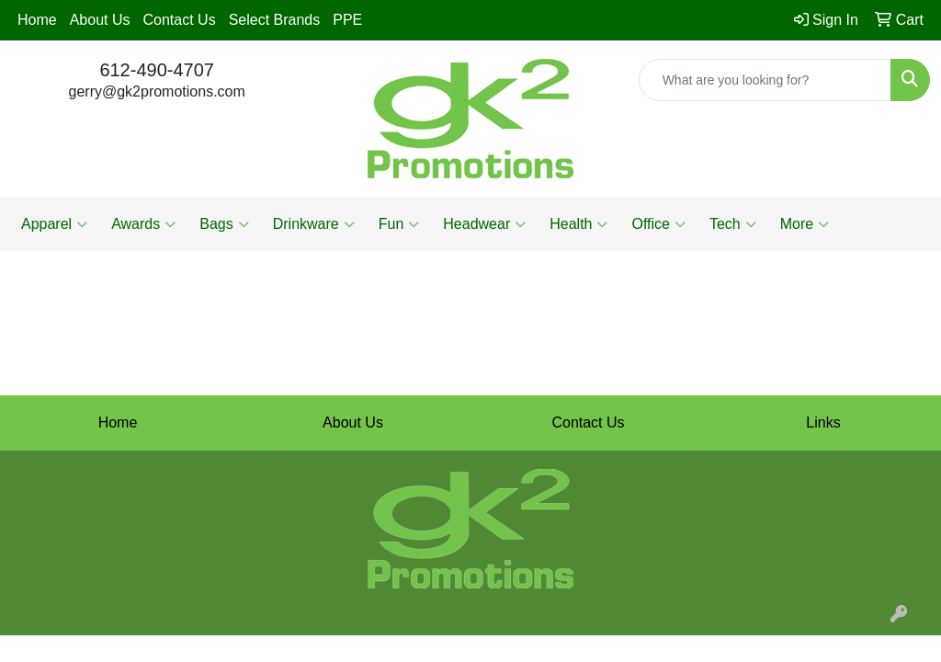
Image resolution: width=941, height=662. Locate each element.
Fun (399, 224)
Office (658, 224)
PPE (347, 20)
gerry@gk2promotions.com (157, 91)
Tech (732, 224)
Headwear (484, 224)
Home (37, 20)
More (804, 224)
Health (578, 224)
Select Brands (275, 20)
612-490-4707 (156, 70)
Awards (143, 224)
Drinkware (314, 224)
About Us (100, 20)
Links (823, 422)
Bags (223, 224)
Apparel (54, 224)
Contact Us (179, 20)
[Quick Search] (765, 80)
